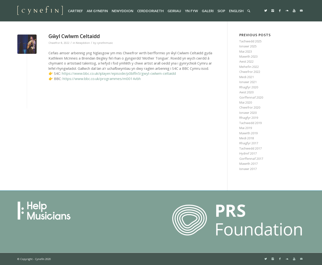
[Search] (248, 10)
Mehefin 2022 (249, 67)
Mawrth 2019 (248, 133)
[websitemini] (40, 10)
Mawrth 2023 (248, 56)
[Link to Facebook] (280, 10)
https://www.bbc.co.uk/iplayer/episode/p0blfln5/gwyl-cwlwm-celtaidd (119, 73)
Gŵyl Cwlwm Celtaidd (74, 36)
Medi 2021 (246, 77)
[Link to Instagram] (272, 10)
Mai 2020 (245, 102)
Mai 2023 (245, 51)
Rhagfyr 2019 (248, 117)
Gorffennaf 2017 (251, 158)
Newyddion (83, 43)
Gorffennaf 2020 (251, 97)
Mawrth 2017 (248, 163)
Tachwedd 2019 (250, 123)
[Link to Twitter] (265, 10)
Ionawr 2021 (248, 82)
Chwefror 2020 (249, 107)
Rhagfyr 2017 (248, 143)
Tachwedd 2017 (250, 148)
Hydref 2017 (248, 153)
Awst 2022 (246, 61)
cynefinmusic (105, 43)
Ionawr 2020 (248, 112)
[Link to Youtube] (294, 10)
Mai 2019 (245, 128)
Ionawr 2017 (248, 169)
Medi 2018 (246, 138)
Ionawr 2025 (248, 46)
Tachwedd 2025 (250, 41)
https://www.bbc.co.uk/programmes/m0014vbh (101, 78)
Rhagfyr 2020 (248, 87)
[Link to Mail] (301, 10)
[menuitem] (75, 10)
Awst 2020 (246, 92)
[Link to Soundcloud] (287, 10)
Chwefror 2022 (249, 72)
